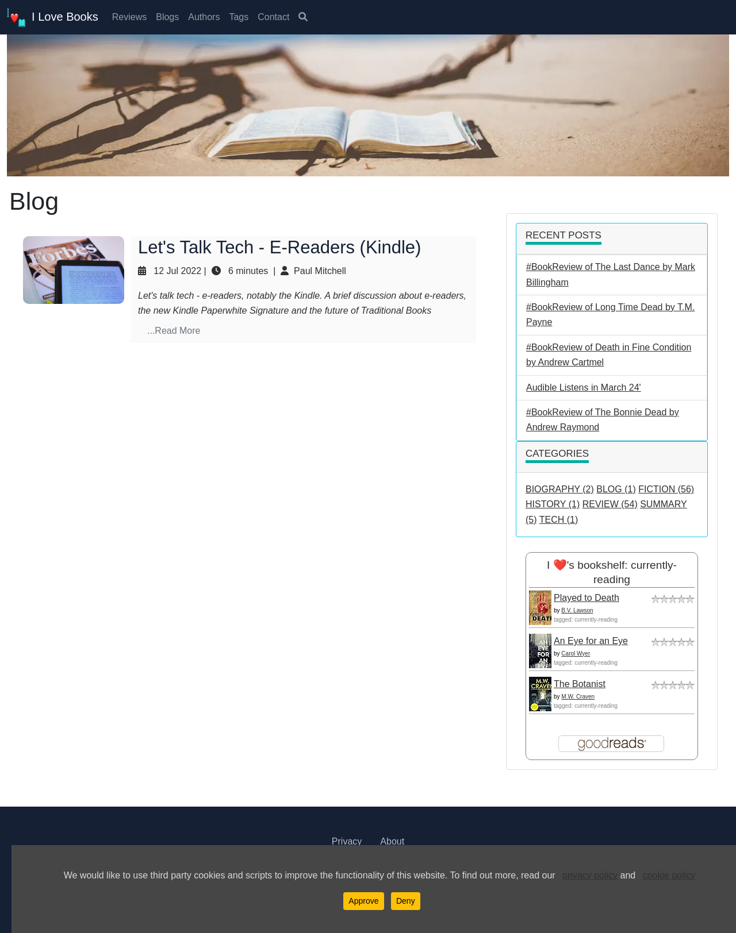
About (392, 841)
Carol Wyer (575, 653)
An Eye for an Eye (591, 641)
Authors (204, 17)
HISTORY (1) (553, 504)
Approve (363, 900)
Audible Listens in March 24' (583, 387)
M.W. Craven (578, 696)
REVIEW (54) (610, 504)
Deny (405, 900)
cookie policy (669, 875)
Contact (273, 17)
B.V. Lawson (577, 610)
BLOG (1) (615, 489)
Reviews (129, 17)
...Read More (173, 331)
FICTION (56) (666, 489)
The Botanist (579, 684)
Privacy (347, 841)
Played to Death (586, 598)
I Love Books (52, 18)
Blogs (167, 17)
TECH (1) (558, 520)
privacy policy (590, 875)
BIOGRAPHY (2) (560, 489)
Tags (238, 17)
